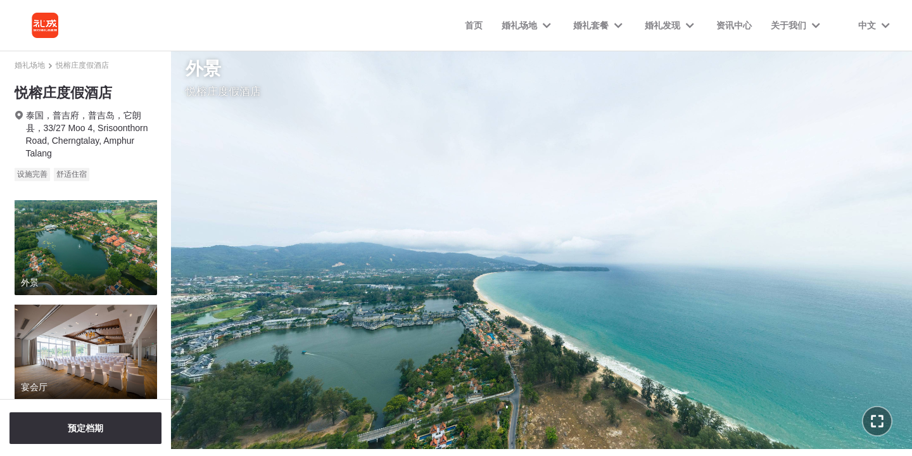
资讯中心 (734, 25)
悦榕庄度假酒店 (82, 65)
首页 (474, 25)
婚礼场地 (30, 65)
